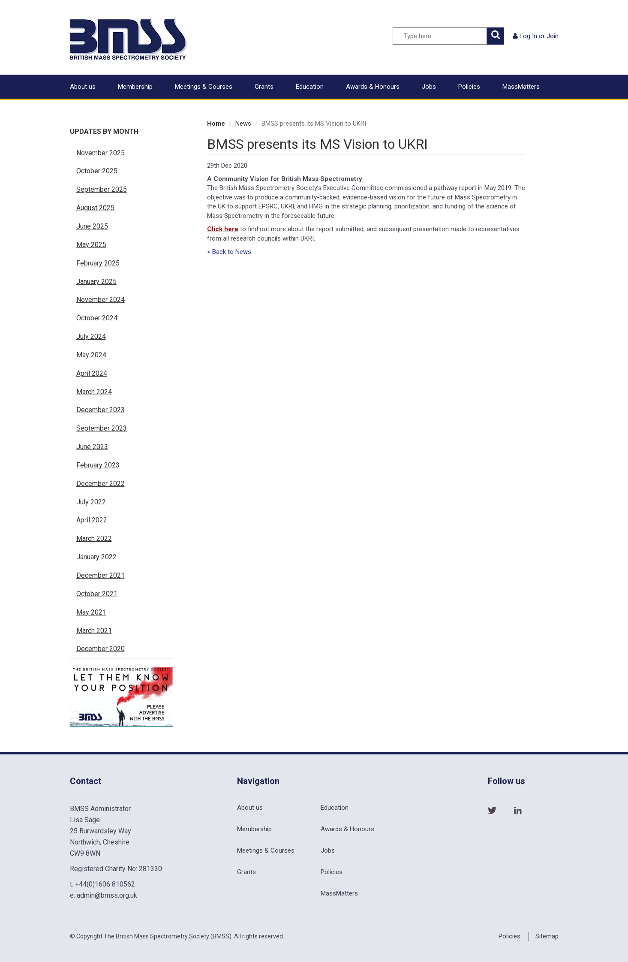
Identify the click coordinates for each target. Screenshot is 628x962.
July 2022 (91, 502)
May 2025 (91, 245)
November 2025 (100, 153)
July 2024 (91, 336)
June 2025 (92, 226)
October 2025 (96, 171)
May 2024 (91, 355)
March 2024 (94, 392)
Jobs (429, 86)
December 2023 (100, 410)
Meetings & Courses (203, 86)
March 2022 (94, 538)
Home (216, 123)
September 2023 (101, 428)
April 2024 (91, 373)
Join (553, 36)
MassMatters (521, 86)
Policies (469, 86)
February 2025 (98, 263)
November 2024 (100, 300)
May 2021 (91, 612)
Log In (528, 36)
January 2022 (96, 557)
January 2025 (96, 281)
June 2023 (92, 447)
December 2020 (100, 649)
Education (310, 86)
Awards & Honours (373, 86)
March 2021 (94, 631)
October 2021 (96, 594)
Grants (264, 86)
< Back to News (229, 252)
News (243, 123)
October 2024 (96, 318)
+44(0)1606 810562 (105, 884)
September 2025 (101, 189)
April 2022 (91, 520)
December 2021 (100, 575)
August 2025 (95, 208)
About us (83, 86)
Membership (135, 86)
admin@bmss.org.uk (107, 895)
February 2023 (98, 465)
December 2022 (100, 483)
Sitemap (547, 936)
